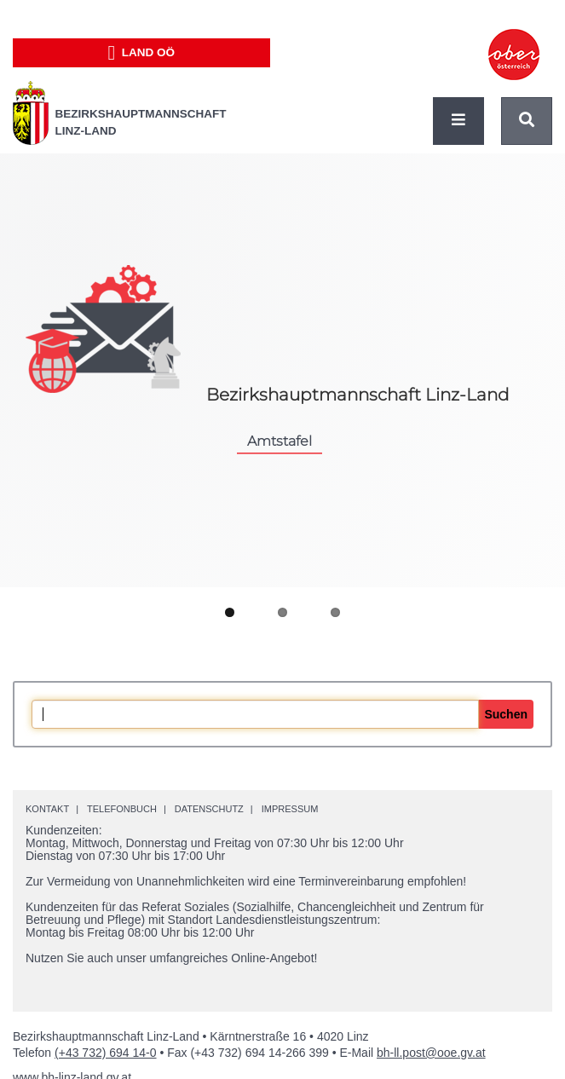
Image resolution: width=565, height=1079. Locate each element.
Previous (34, 578)
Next (531, 579)
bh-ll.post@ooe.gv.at (431, 1052)
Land (141, 53)
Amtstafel (279, 440)
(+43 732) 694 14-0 (105, 1052)
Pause (282, 561)
